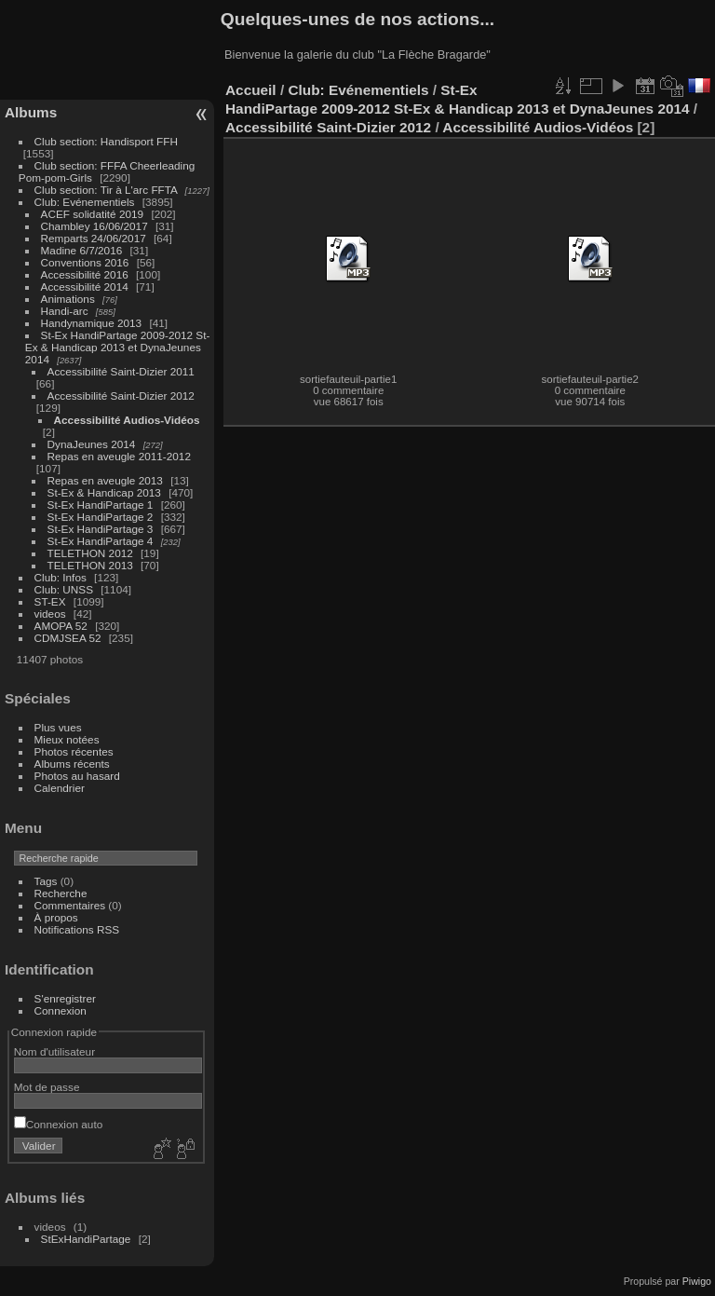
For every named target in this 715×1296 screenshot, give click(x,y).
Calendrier (59, 788)
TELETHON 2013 (90, 565)
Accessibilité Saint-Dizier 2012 (121, 395)
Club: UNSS (63, 589)
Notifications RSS (77, 929)
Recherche (61, 893)
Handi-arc (64, 311)
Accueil (251, 90)
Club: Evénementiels (84, 202)
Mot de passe (47, 1087)
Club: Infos (60, 577)
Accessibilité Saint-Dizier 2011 (121, 371)
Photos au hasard (77, 776)
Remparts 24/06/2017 (93, 238)
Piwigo (696, 1281)
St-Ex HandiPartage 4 (100, 541)
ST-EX (50, 601)
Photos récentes (74, 751)
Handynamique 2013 (91, 323)
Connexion (60, 1010)
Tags (46, 881)
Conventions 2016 (85, 262)
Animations (68, 299)
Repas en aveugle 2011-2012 (119, 456)
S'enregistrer (65, 998)
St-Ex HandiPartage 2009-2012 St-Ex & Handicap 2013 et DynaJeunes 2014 (117, 347)
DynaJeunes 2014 (91, 444)
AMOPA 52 (61, 626)
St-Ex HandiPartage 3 (100, 529)
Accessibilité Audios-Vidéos (127, 420)
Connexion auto (58, 1124)
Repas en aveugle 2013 (105, 480)
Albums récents (72, 763)
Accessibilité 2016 (84, 274)
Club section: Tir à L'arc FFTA (106, 190)
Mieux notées (67, 739)
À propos (56, 917)
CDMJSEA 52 (67, 638)
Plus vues (58, 727)
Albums (31, 112)
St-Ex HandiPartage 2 (100, 517)
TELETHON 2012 (90, 553)
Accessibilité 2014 (84, 286)
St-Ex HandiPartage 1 (100, 504)
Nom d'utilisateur (54, 1051)
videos (50, 613)
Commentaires (70, 905)
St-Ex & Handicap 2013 (104, 492)
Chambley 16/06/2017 (94, 226)
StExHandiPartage (86, 1239)
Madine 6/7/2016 (82, 250)
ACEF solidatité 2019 (92, 214)
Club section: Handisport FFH (106, 141)
